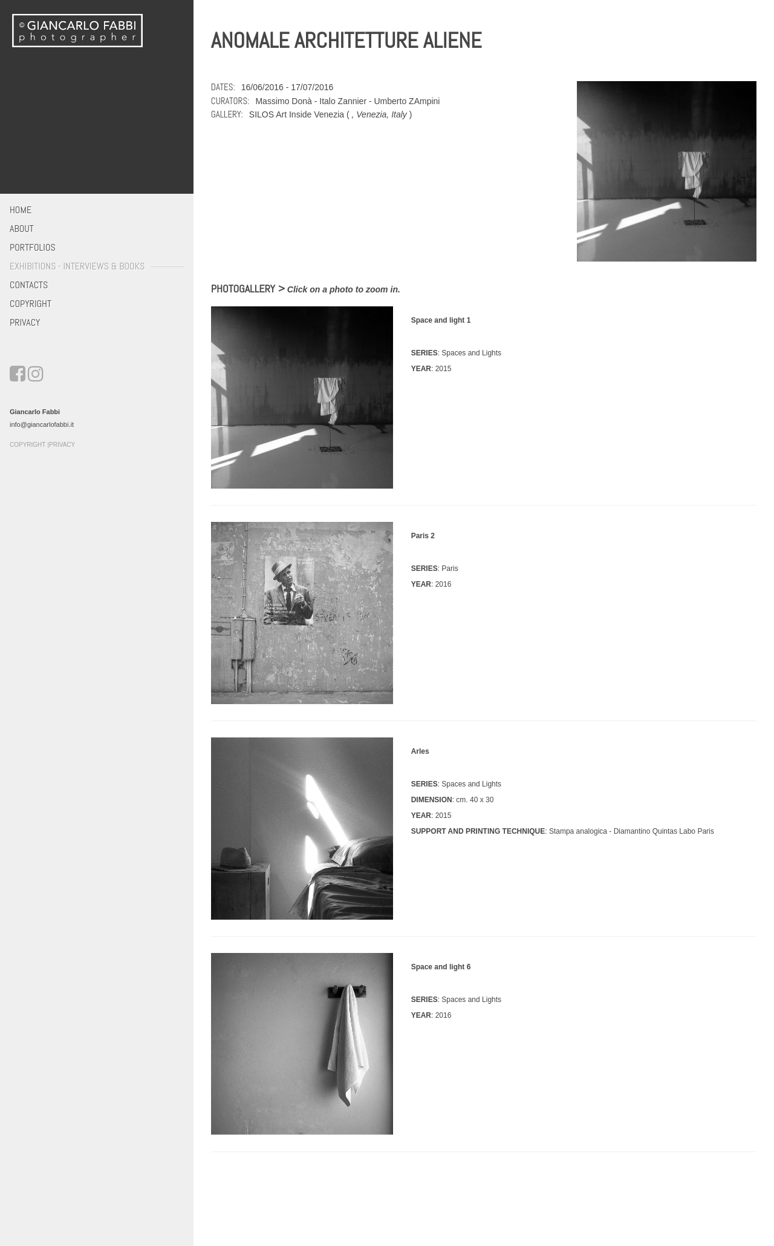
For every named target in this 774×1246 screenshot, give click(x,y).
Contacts (29, 285)
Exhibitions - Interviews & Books (77, 266)
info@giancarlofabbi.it (42, 424)
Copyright (30, 303)
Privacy (25, 322)
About (22, 228)
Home (20, 209)
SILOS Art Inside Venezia (296, 114)
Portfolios (33, 247)
